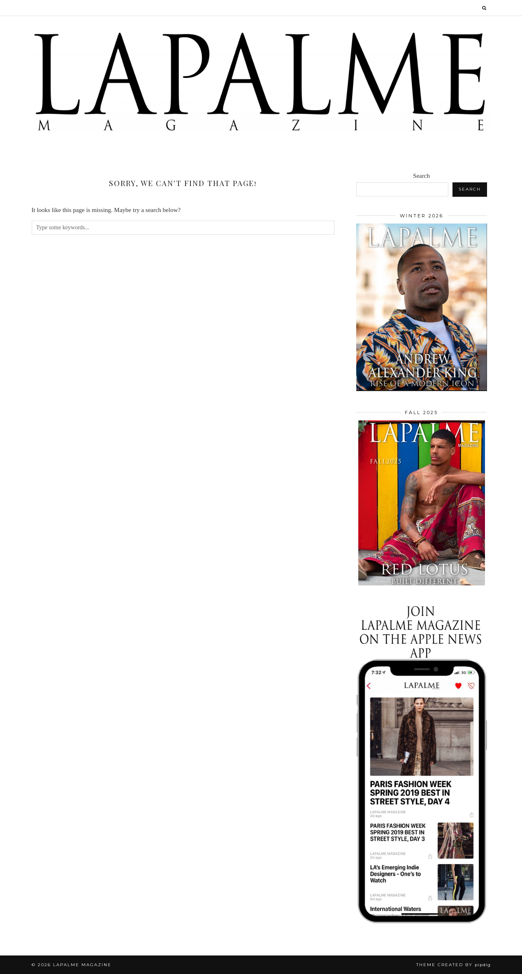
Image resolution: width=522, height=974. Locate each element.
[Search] (484, 8)
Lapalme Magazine (82, 964)
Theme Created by (453, 964)
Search (421, 175)
